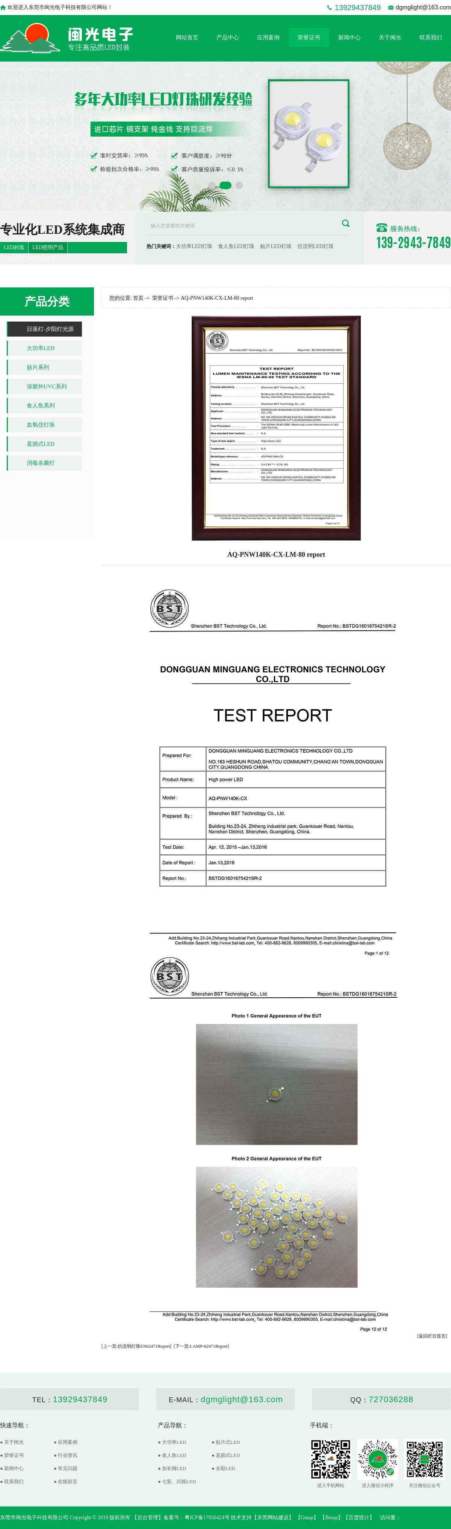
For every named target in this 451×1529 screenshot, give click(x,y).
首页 (138, 298)
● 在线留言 (65, 1481)
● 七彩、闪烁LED (177, 1481)
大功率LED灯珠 (194, 246)
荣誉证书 (309, 38)
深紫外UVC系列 (47, 386)
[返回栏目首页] (432, 1336)
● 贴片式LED (226, 1442)
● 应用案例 (65, 1442)
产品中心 (227, 38)
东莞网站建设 (273, 1517)
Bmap (331, 1517)
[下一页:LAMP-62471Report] (201, 1346)
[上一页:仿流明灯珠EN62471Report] (136, 1346)
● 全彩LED (223, 1468)
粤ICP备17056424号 (207, 1517)
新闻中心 (349, 38)
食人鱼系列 (41, 406)
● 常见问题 (65, 1468)
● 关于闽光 (12, 1442)
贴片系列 (38, 367)
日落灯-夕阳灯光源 (50, 329)
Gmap (307, 1517)
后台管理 (147, 1517)
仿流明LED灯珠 (315, 246)
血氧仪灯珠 (41, 425)
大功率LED (40, 348)
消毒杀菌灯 (41, 463)
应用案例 (268, 38)
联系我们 (430, 38)
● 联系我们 (12, 1481)
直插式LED (40, 444)
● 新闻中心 (12, 1468)
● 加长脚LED (172, 1468)
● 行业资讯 (65, 1455)
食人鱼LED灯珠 (236, 246)
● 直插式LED (226, 1455)
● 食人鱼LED (172, 1455)
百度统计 (358, 1517)
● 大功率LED (172, 1442)
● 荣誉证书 (12, 1455)
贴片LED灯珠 (275, 246)
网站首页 (187, 38)
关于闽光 (390, 38)
